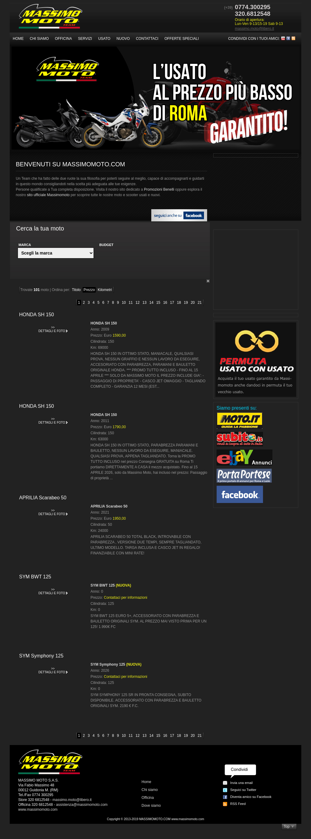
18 (179, 302)
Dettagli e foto (53, 328)
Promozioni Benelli (159, 189)
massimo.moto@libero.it (254, 28)
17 (172, 302)
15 (158, 302)
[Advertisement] (256, 270)
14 (151, 302)
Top (286, 826)
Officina (63, 38)
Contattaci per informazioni (125, 597)
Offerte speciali (181, 38)
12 (137, 302)
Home (18, 38)
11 (131, 302)
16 (165, 302)
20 (193, 302)
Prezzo (89, 290)
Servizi (85, 38)
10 (124, 302)
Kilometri (105, 290)
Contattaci (147, 38)
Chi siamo (39, 38)
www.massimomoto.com (37, 809)
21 (200, 302)
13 (144, 302)
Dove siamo (151, 805)
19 (186, 302)
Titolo (76, 290)
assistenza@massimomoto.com (82, 805)
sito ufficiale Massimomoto (48, 195)
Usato (104, 38)
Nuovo (123, 38)
